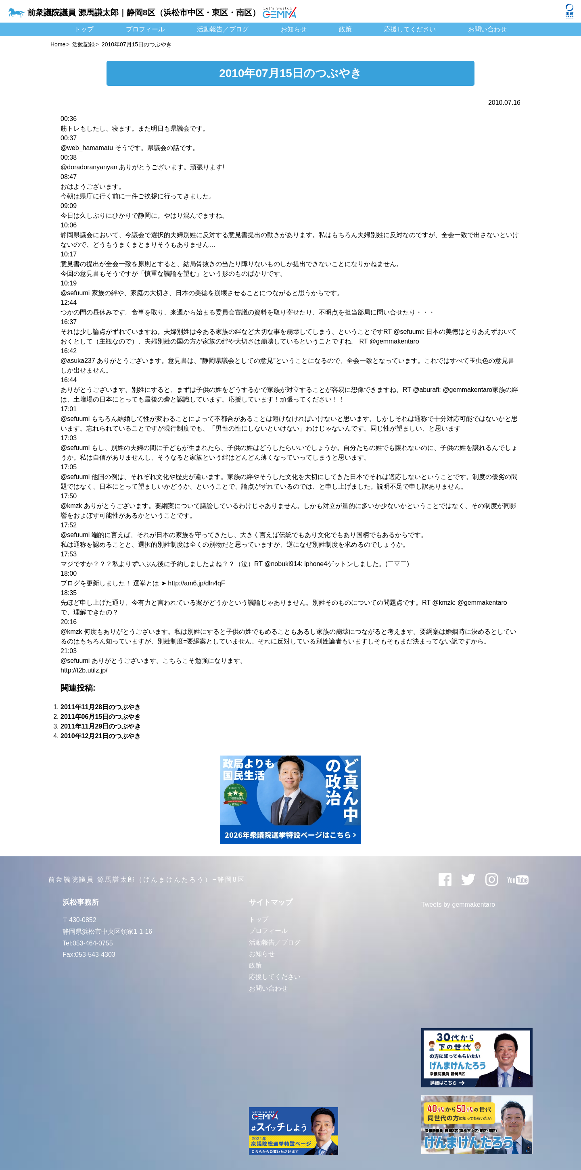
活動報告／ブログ (223, 29)
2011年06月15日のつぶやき (101, 716)
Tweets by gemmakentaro (458, 904)
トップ (84, 29)
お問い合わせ (487, 29)
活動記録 (83, 44)
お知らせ (294, 29)
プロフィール (145, 29)
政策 (345, 29)
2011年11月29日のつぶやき (101, 726)
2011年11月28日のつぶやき (101, 707)
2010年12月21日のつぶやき (101, 736)
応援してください (410, 29)
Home (57, 44)
